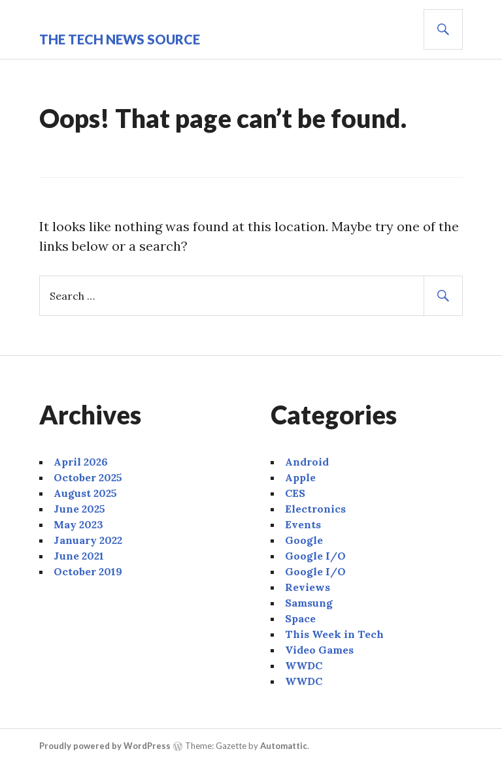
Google (304, 540)
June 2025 (79, 508)
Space (300, 618)
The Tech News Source (119, 39)
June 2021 (79, 555)
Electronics (315, 508)
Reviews (307, 587)
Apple (300, 477)
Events (303, 524)
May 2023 (78, 524)
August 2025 (85, 493)
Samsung (309, 602)
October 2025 (88, 477)
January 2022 (88, 540)
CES (295, 493)
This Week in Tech (334, 634)
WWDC (303, 665)
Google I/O (315, 555)
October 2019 (88, 571)
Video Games (319, 649)
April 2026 (81, 461)
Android (307, 461)
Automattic (283, 745)
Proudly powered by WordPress (105, 745)
